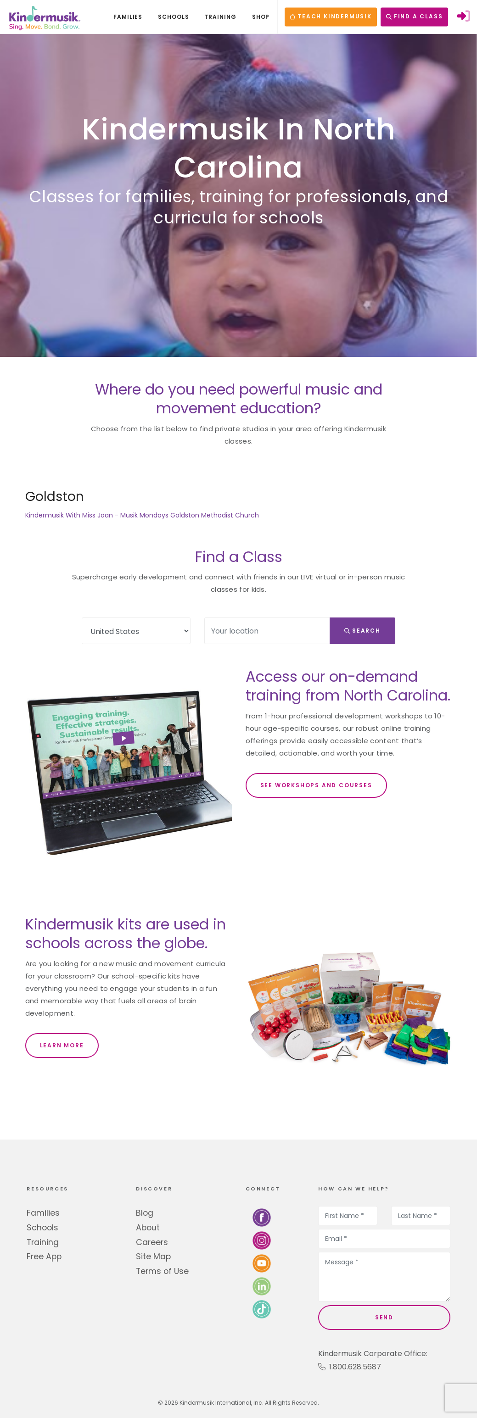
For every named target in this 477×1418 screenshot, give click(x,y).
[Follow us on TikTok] (261, 1309)
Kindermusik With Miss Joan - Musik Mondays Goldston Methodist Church (142, 515)
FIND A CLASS (414, 17)
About (148, 1227)
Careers (152, 1242)
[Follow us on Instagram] (261, 1240)
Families (43, 1212)
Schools (42, 1227)
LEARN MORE (62, 1045)
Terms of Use (162, 1271)
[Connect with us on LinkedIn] (261, 1286)
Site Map (153, 1256)
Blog (144, 1212)
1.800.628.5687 (349, 1367)
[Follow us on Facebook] (261, 1217)
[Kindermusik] (44, 17)
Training (43, 1242)
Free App (44, 1256)
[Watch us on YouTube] (261, 1263)
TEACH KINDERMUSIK (330, 17)
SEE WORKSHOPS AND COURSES (316, 785)
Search (362, 630)
